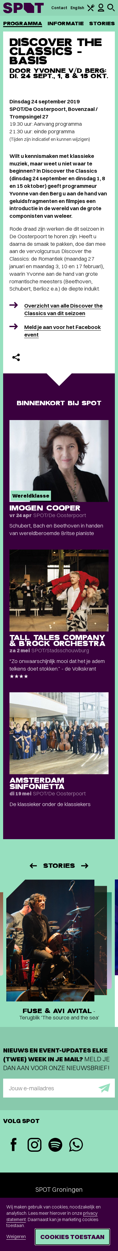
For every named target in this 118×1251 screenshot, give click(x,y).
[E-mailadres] (59, 1088)
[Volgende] (85, 865)
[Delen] (16, 357)
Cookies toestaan (72, 1237)
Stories (102, 23)
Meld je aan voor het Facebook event (62, 331)
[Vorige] (33, 865)
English (77, 7)
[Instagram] (34, 1146)
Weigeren (16, 1236)
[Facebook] (13, 1145)
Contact (59, 7)
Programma (22, 23)
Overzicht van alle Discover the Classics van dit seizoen (63, 309)
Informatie (66, 23)
